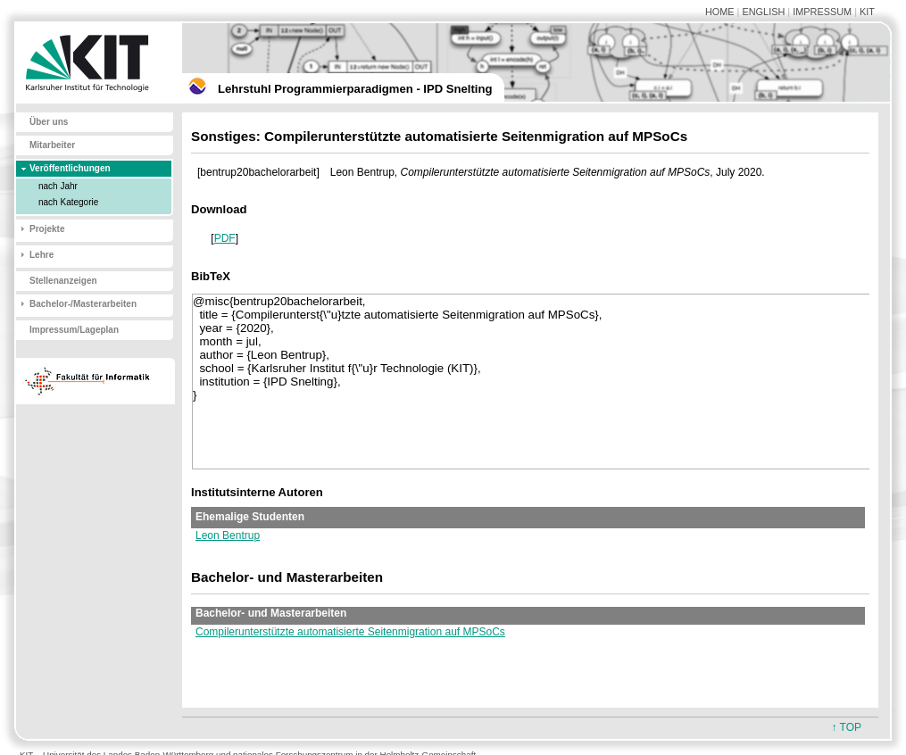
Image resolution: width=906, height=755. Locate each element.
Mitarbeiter (52, 145)
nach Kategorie (68, 202)
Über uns (48, 122)
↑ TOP (846, 727)
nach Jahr (58, 186)
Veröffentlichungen (70, 168)
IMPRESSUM (822, 11)
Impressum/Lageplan (74, 330)
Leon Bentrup (227, 535)
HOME (720, 11)
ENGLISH (763, 11)
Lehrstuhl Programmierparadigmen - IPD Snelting (355, 88)
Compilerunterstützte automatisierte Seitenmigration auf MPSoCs (350, 632)
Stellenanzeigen (63, 281)
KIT (867, 11)
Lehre (41, 255)
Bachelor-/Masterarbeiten (83, 304)
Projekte (46, 229)
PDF (225, 238)
